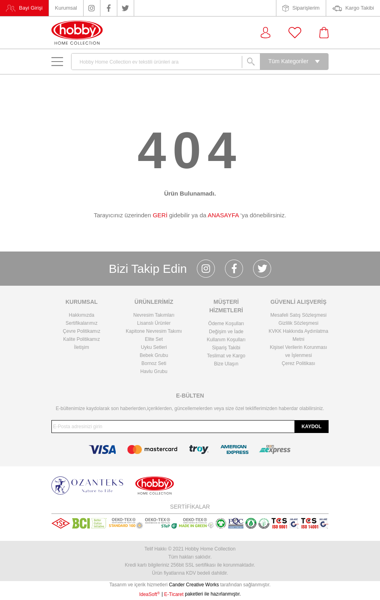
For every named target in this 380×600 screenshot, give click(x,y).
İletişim (81, 347)
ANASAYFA (223, 215)
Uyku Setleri (154, 347)
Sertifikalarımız (81, 323)
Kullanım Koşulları (226, 339)
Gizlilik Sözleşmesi (298, 323)
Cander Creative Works (194, 585)
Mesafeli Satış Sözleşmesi (298, 315)
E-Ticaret (174, 594)
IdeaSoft (149, 594)
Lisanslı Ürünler (153, 323)
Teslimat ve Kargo (226, 356)
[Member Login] (265, 32)
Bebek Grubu (154, 355)
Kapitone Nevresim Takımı (154, 331)
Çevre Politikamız (81, 331)
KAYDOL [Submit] (312, 426)
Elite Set (154, 339)
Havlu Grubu (153, 371)
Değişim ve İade (226, 331)
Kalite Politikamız (81, 339)
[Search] (166, 62)
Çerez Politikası (298, 363)
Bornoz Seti (153, 363)
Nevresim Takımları (153, 315)
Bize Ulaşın (226, 364)
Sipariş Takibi (226, 348)
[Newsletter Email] (190, 426)
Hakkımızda (81, 315)
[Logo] (77, 33)
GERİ (160, 215)
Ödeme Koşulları (226, 323)
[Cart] (324, 32)
